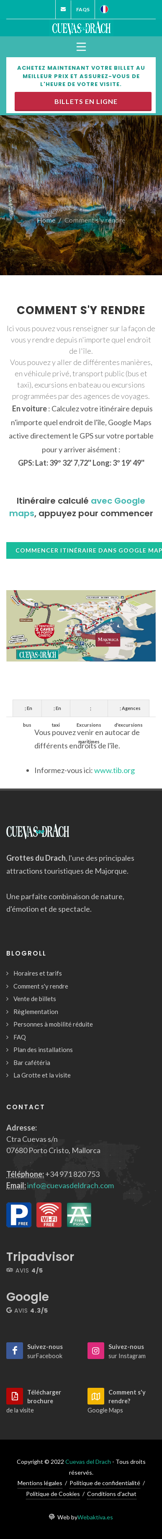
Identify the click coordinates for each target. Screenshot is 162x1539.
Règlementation (35, 1011)
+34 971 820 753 (72, 1174)
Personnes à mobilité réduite (53, 1024)
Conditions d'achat (111, 1493)
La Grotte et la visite (42, 1075)
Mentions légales (40, 1482)
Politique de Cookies (53, 1493)
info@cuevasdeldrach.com (70, 1185)
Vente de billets (34, 998)
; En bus (28, 711)
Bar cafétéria (31, 1062)
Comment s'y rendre (40, 986)
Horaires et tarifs (37, 973)
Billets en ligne (84, 101)
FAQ (19, 1037)
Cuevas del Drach (88, 1461)
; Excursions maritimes (89, 711)
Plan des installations (43, 1049)
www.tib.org (114, 770)
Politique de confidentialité (104, 1482)
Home (46, 220)
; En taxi (56, 711)
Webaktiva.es (95, 1517)
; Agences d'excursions (128, 711)
